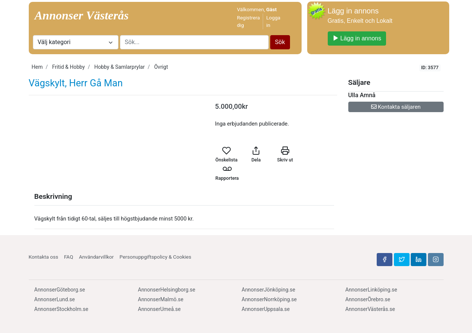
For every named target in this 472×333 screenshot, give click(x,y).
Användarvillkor (96, 257)
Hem (37, 67)
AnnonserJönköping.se (268, 290)
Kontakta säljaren (396, 107)
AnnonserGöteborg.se (59, 290)
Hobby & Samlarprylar (119, 67)
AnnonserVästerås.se (370, 309)
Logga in (273, 21)
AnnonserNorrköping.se (269, 299)
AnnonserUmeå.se (159, 309)
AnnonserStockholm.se (61, 309)
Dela (256, 154)
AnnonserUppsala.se (266, 309)
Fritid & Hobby (68, 67)
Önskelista (226, 154)
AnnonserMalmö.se (160, 299)
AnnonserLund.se (54, 299)
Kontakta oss (43, 257)
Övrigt (161, 67)
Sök (280, 42)
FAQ (68, 257)
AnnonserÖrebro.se (367, 299)
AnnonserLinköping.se (371, 290)
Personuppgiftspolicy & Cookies (155, 257)
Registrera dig (248, 21)
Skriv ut (285, 154)
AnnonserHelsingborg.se (166, 290)
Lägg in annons (357, 38)
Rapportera (227, 172)
